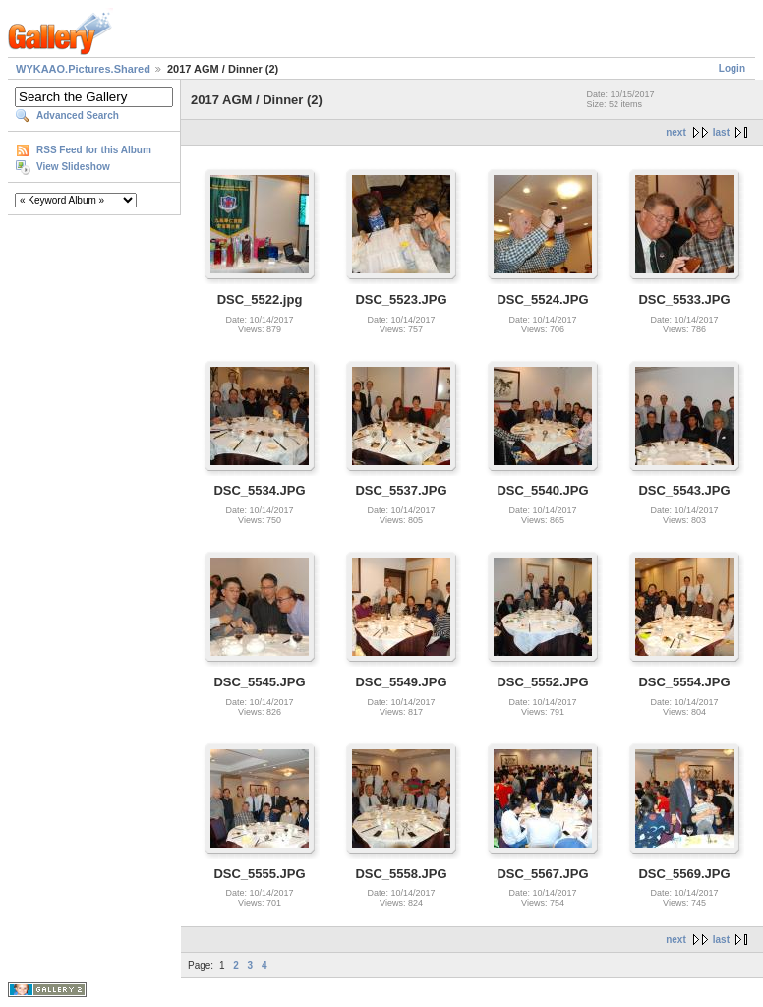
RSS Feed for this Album (93, 150)
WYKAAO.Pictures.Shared (83, 69)
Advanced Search (77, 115)
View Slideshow (73, 166)
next (676, 132)
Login (732, 68)
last (721, 132)
